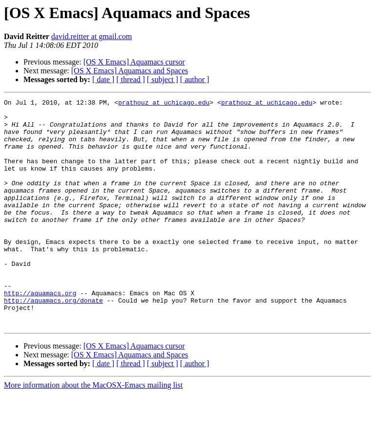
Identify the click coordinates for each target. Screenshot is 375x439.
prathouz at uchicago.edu (163, 103)
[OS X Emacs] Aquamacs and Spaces (129, 70)
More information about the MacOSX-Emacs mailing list (93, 430)
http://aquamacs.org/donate (53, 341)
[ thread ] (130, 79)
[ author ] (194, 79)
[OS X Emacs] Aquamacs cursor (134, 62)
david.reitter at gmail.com (91, 36)
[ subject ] (162, 79)
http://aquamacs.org (40, 332)
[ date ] (103, 79)
